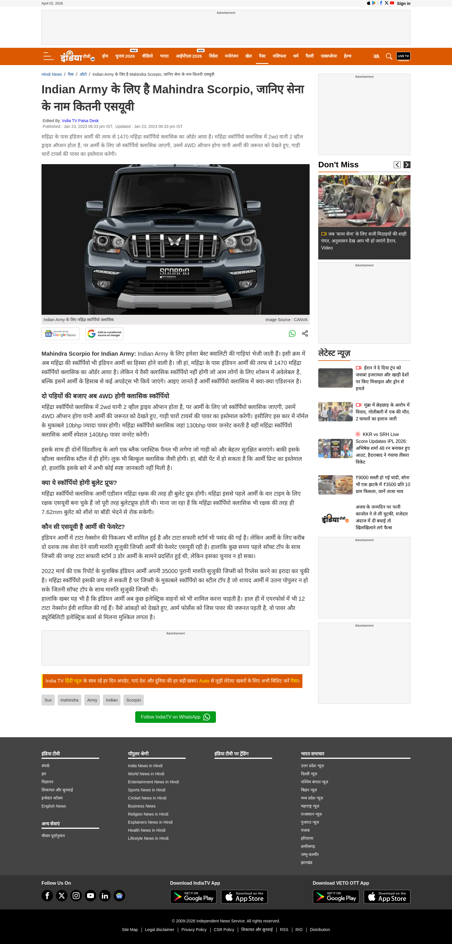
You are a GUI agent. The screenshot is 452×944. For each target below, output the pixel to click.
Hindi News (52, 74)
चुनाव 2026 (125, 56)
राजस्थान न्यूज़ (311, 814)
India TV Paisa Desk (80, 120)
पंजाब (305, 830)
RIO (299, 929)
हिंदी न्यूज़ (73, 681)
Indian (112, 699)
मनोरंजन (231, 56)
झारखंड (306, 862)
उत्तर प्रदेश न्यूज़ (312, 765)
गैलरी (310, 56)
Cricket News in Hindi (147, 798)
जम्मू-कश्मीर (310, 854)
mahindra (70, 699)
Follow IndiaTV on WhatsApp (175, 717)
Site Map (130, 929)
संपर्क (46, 765)
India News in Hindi (145, 765)
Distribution (320, 929)
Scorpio (133, 699)
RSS (284, 929)
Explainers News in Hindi (150, 822)
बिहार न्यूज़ (309, 790)
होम (105, 56)
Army (92, 699)
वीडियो (147, 56)
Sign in (403, 3)
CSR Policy (224, 929)
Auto (204, 681)
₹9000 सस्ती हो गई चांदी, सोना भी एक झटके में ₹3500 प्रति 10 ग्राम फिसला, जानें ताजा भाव (383, 484)
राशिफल (279, 56)
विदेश (213, 56)
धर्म (295, 56)
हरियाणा (307, 838)
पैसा (262, 56)
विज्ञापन (47, 782)
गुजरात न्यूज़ (310, 822)
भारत (164, 56)
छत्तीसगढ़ (308, 846)
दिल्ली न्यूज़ (309, 773)
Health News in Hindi (146, 830)
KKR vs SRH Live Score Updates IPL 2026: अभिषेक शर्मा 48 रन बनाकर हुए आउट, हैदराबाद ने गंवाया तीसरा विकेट (383, 448)
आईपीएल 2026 (189, 56)
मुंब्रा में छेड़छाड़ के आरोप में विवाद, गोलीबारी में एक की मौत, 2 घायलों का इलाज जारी (383, 412)
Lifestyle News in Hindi (148, 838)
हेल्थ (347, 56)
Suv (48, 699)
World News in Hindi (146, 773)
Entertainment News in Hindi (153, 782)
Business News (142, 806)
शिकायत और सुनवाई (57, 790)
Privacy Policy (193, 929)
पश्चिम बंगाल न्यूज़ (314, 782)
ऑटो (83, 74)
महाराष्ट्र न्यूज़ (310, 806)
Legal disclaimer (159, 929)
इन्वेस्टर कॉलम (52, 798)
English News (54, 806)
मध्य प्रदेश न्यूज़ (312, 798)
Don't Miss (338, 164)
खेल (248, 56)
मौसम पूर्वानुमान (53, 835)
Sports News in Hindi (146, 790)
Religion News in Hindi (148, 814)
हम (44, 773)
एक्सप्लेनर (329, 56)
